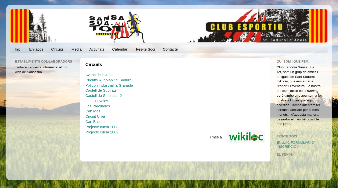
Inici (18, 49)
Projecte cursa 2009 (101, 132)
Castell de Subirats (101, 90)
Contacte (170, 49)
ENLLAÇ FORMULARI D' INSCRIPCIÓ (296, 144)
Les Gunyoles (96, 101)
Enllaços (36, 49)
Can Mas (92, 111)
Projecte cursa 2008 (101, 127)
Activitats (96, 49)
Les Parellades (97, 106)
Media (76, 49)
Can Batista (95, 122)
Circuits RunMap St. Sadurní (108, 80)
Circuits (57, 49)
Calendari (120, 49)
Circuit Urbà (95, 116)
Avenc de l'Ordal (98, 75)
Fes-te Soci (145, 49)
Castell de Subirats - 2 (103, 96)
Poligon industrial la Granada (109, 85)
